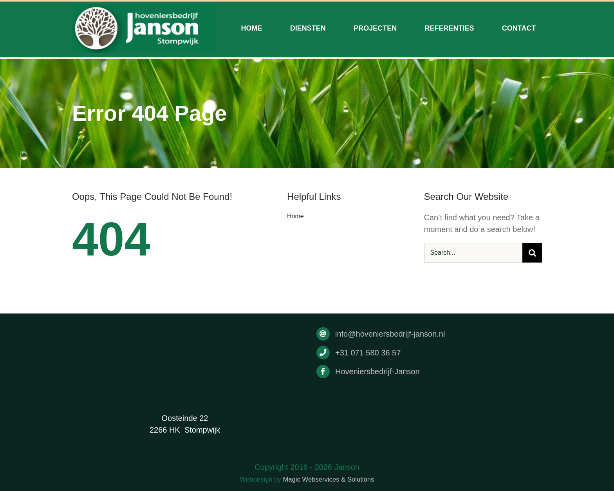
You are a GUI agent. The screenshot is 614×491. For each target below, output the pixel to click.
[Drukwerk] (144, 8)
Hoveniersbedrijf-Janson (377, 371)
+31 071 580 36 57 (368, 352)
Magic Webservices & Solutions (328, 479)
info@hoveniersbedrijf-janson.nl (390, 334)
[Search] (532, 253)
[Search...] (473, 253)
